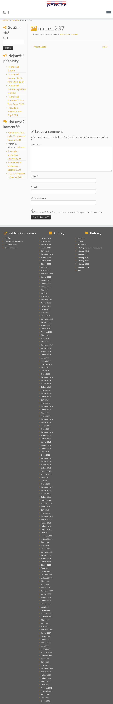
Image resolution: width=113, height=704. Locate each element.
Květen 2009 (46, 532)
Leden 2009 (45, 545)
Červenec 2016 (47, 380)
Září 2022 (45, 241)
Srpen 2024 (45, 215)
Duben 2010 (46, 500)
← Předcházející (38, 46)
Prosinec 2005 (46, 661)
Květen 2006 (46, 648)
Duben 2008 (46, 574)
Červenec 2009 (47, 525)
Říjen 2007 (45, 593)
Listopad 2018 (46, 338)
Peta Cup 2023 (83, 237)
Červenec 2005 (47, 677)
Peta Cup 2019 (83, 224)
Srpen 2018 (45, 347)
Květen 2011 (46, 467)
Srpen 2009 (45, 522)
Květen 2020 (46, 299)
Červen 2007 (46, 606)
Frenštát (15, 20)
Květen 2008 (46, 571)
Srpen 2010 (45, 487)
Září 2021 (45, 267)
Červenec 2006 (47, 642)
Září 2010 (45, 483)
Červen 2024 (46, 218)
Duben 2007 (46, 613)
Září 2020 (45, 286)
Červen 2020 (46, 296)
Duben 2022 (46, 257)
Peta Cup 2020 (83, 228)
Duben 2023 (46, 234)
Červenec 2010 (47, 490)
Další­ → (106, 46)
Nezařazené (82, 218)
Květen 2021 (46, 279)
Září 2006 (45, 635)
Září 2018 (45, 344)
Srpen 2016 (45, 377)
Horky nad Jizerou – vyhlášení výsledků (17, 89)
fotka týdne (82, 211)
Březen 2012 (46, 444)
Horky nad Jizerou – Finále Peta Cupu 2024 (16, 78)
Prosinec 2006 (46, 626)
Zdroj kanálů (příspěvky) (14, 215)
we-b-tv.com (14, 162)
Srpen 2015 (45, 389)
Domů (6, 20)
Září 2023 (45, 224)
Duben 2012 (46, 441)
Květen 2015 (46, 399)
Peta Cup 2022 (83, 234)
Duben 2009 (46, 535)
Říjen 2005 (45, 668)
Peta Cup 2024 (83, 241)
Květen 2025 (46, 211)
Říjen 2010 (45, 480)
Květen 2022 (46, 254)
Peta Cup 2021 (83, 231)
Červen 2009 (46, 529)
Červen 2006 (46, 645)
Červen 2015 (46, 396)
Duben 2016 (46, 383)
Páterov (21, 147)
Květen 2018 (46, 357)
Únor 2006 (45, 658)
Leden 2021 (45, 283)
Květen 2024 (46, 221)
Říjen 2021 (45, 263)
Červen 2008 (46, 567)
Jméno (34, 149)
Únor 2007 (45, 619)
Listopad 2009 (46, 512)
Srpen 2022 (45, 244)
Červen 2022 (46, 250)
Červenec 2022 (47, 247)
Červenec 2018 (47, 351)
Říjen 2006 (45, 632)
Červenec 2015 (47, 393)
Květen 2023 (46, 231)
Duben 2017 (46, 370)
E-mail (35, 160)
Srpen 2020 (45, 289)
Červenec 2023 (47, 228)
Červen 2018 (46, 354)
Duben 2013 (46, 422)
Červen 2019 (46, 322)
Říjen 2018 (45, 341)
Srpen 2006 (45, 639)
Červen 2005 (46, 681)
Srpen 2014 (45, 402)
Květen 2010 (46, 496)
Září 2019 (45, 312)
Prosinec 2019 (46, 305)
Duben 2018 (46, 360)
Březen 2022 (46, 260)
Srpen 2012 (45, 428)
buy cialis (12, 151)
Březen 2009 (46, 538)
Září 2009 (45, 519)
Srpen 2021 (45, 270)
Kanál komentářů (11, 218)
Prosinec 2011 (46, 448)
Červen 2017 (46, 367)
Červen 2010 (46, 493)
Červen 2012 (46, 435)
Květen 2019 (46, 325)
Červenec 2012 (47, 432)
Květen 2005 (46, 684)
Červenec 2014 (47, 406)
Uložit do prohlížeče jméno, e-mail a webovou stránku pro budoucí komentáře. (67, 185)
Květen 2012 (46, 438)
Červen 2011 (46, 464)
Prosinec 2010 (46, 477)
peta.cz (41, 700)
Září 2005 (45, 671)
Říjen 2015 (45, 386)
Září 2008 (45, 558)
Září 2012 (45, 425)
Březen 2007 (46, 616)
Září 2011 (45, 454)
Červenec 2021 (47, 273)
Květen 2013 (46, 419)
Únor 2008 (45, 580)
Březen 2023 (46, 237)
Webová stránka (38, 171)
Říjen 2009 (45, 516)
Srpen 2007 (45, 600)
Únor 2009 (45, 542)
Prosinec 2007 (46, 587)
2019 (11, 173)
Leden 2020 (45, 302)
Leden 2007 (45, 622)
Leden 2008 (45, 584)
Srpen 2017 (45, 364)
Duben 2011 (46, 470)
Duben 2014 (46, 412)
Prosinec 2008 (46, 548)
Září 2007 (45, 597)
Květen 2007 (46, 610)
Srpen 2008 (45, 561)
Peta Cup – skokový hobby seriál (90, 221)
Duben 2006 (46, 652)
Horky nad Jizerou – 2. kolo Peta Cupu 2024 (16, 100)
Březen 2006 (46, 655)
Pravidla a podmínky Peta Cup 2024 (15, 111)
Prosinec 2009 (46, 509)
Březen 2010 (46, 503)
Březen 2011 (46, 474)
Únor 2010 (45, 506)
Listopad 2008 (46, 551)
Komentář (36, 117)
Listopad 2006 (46, 629)
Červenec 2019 (47, 318)
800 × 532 (64, 34)
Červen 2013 (46, 415)
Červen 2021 (46, 276)
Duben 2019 (46, 328)
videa (80, 244)
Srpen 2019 (45, 315)
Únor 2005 (45, 687)
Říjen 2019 (45, 309)
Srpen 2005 (45, 674)
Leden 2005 (45, 690)
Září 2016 (45, 373)
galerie (80, 215)
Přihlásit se (9, 211)
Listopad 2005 (46, 665)
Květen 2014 (46, 409)
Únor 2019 (45, 331)
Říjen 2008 (45, 555)
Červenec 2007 (47, 603)
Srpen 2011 (45, 457)
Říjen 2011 (45, 451)
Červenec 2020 (47, 292)
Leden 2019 (45, 334)
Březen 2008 (46, 577)
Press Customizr (62, 700)
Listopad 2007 (46, 590)
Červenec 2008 (47, 564)
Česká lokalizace (11, 221)
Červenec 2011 (47, 461)
